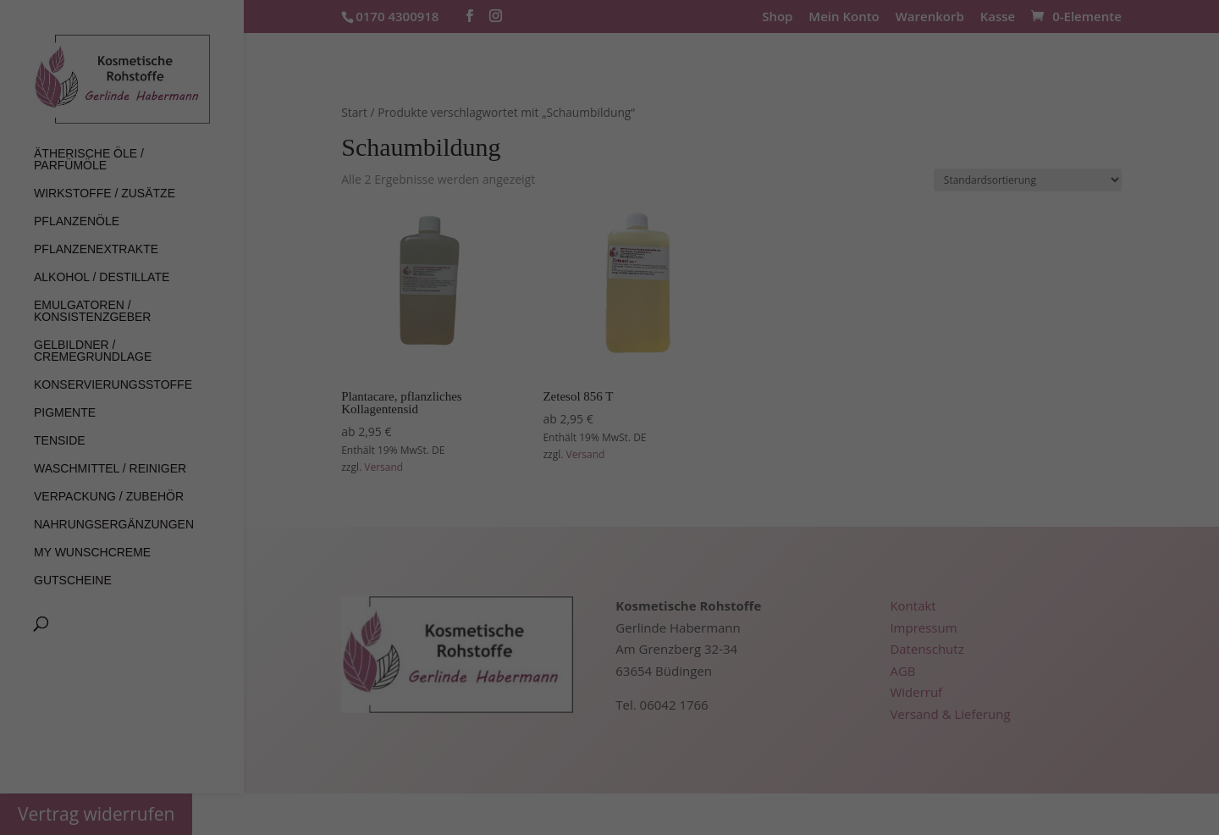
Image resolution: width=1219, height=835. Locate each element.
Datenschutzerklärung (450, 177)
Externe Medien (705, 232)
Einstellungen (778, 177)
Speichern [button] (609, 342)
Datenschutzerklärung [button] (617, 429)
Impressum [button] (698, 429)
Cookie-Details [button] (529, 429)
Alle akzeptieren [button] (609, 292)
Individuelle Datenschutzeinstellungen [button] (609, 392)
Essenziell (485, 232)
